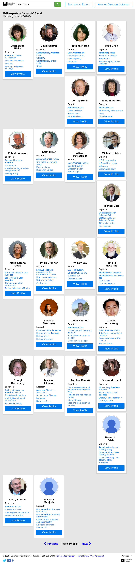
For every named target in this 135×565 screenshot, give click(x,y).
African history (62, 170)
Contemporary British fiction (64, 59)
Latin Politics (99, 171)
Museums (93, 61)
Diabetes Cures (58, 417)
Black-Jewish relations (24, 414)
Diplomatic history (22, 239)
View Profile (29, 73)
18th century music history (100, 115)
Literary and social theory (25, 474)
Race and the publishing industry (104, 420)
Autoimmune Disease (61, 412)
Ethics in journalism (22, 115)
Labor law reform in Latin (104, 231)
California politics (97, 471)
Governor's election (98, 477)
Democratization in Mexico (101, 239)
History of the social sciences (27, 471)
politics (22, 112)
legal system (59, 290)
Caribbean (19, 301)
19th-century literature (28, 468)
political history (23, 234)
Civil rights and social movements (29, 417)
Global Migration (96, 177)
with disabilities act (103, 293)
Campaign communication (101, 474)
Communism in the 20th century (103, 355)
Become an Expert (78, 4)
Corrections (19, 174)
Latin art (97, 53)
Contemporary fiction (65, 53)
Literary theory (95, 417)
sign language (100, 290)
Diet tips (17, 59)
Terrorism (55, 483)
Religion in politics (59, 179)
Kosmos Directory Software (113, 4)
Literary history (20, 477)
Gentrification (57, 118)
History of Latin (25, 352)
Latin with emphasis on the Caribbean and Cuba (28, 291)
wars (18, 237)
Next (86, 559)
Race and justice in (26, 171)
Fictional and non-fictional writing (104, 414)
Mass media (19, 118)
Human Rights (95, 180)
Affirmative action (59, 239)
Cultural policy (95, 59)
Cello (91, 118)
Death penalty (20, 182)
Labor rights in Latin (102, 234)
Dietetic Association (28, 53)
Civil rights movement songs (64, 173)
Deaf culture (94, 296)
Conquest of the (26, 349)
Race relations (57, 176)
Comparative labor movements (103, 237)
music (96, 112)
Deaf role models (97, 299)
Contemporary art (97, 56)
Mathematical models (61, 360)
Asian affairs (99, 349)
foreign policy (22, 231)
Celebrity (55, 56)
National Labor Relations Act (65, 231)
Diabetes (55, 415)
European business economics (28, 543)
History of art (20, 355)
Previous (51, 559)
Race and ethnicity (22, 420)
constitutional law (60, 293)
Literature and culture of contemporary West (102, 410)
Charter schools (58, 115)
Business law (57, 296)
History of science (22, 358)
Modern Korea (95, 358)
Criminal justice (58, 299)
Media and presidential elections (29, 121)
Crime (54, 61)
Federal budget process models (66, 357)
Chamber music (96, 121)
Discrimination (57, 242)
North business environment (25, 533)
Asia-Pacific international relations (104, 352)
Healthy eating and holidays (26, 61)
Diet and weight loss (23, 56)
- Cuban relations (24, 295)
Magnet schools (58, 121)
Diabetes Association (65, 409)
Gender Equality (96, 174)
